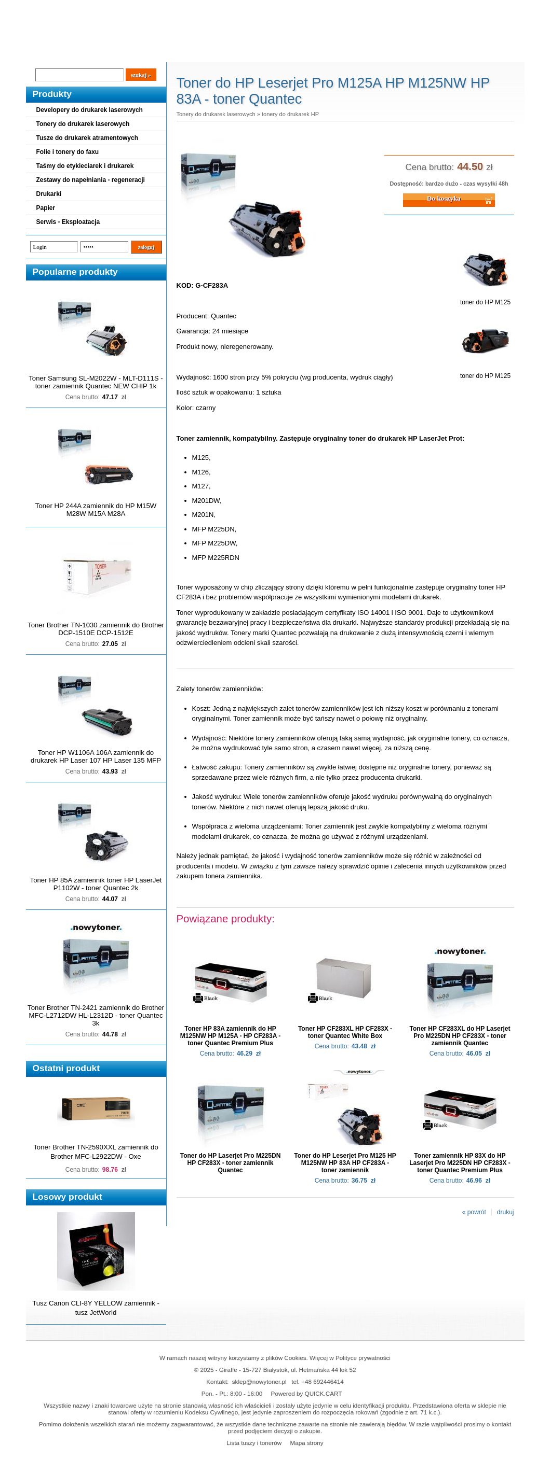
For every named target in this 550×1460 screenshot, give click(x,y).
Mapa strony (306, 1442)
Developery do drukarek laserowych (89, 110)
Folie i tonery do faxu (67, 152)
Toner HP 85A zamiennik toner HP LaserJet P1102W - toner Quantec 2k (96, 884)
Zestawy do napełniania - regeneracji (90, 180)
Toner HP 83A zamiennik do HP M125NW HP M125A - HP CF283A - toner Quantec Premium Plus (230, 1036)
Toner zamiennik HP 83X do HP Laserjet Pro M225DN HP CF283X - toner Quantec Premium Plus (460, 1163)
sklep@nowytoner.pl (259, 1381)
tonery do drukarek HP (290, 114)
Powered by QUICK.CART (306, 1393)
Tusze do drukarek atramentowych (87, 138)
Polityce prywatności (363, 1357)
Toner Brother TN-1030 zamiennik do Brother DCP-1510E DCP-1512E (96, 629)
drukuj (505, 1212)
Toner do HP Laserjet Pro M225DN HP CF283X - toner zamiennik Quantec (230, 1163)
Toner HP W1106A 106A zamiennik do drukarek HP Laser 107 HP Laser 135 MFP (96, 756)
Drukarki (49, 194)
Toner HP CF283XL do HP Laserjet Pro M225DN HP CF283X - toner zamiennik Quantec (460, 1036)
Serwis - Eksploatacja (68, 222)
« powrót (474, 1212)
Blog (41, 52)
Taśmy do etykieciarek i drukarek (85, 166)
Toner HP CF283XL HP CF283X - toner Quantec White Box (345, 1032)
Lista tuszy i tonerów (253, 1442)
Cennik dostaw (89, 52)
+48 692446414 (322, 1381)
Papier (46, 208)
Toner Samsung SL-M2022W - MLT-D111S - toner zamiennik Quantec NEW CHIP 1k (96, 382)
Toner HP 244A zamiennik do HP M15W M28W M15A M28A (95, 509)
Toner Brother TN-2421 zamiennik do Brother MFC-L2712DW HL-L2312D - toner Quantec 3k (96, 1015)
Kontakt (201, 52)
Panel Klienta (151, 52)
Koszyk (461, 7)
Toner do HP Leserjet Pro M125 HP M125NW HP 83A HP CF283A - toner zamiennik (345, 1163)
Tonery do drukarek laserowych (83, 124)
